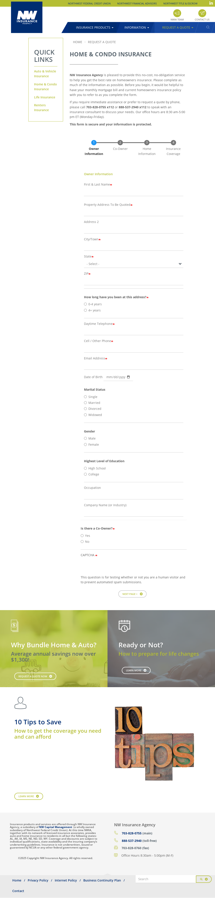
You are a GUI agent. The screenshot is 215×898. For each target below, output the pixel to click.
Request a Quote (177, 27)
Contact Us (202, 19)
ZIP (86, 273)
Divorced (92, 409)
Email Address (94, 358)
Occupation (92, 488)
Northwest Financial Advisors (137, 3)
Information (136, 27)
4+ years (92, 310)
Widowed (93, 415)
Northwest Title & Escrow (180, 3)
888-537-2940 (132, 841)
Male (90, 438)
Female (91, 444)
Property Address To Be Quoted (107, 204)
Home (77, 42)
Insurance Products (94, 27)
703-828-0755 (132, 833)
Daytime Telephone (98, 324)
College (91, 474)
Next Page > (129, 594)
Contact (18, 891)
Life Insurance (44, 97)
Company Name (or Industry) (105, 505)
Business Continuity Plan (102, 880)
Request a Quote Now (32, 676)
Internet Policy (66, 880)
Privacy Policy (38, 880)
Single (90, 397)
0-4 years (93, 304)
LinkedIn (211, 3)
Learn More (133, 670)
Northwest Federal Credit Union (89, 3)
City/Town (91, 239)
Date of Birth (93, 377)
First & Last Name (97, 184)
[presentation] (114, 566)
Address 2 (91, 222)
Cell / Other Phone (97, 341)
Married (92, 403)
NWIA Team (177, 19)
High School (95, 468)
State (87, 256)
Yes (85, 536)
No (85, 541)
